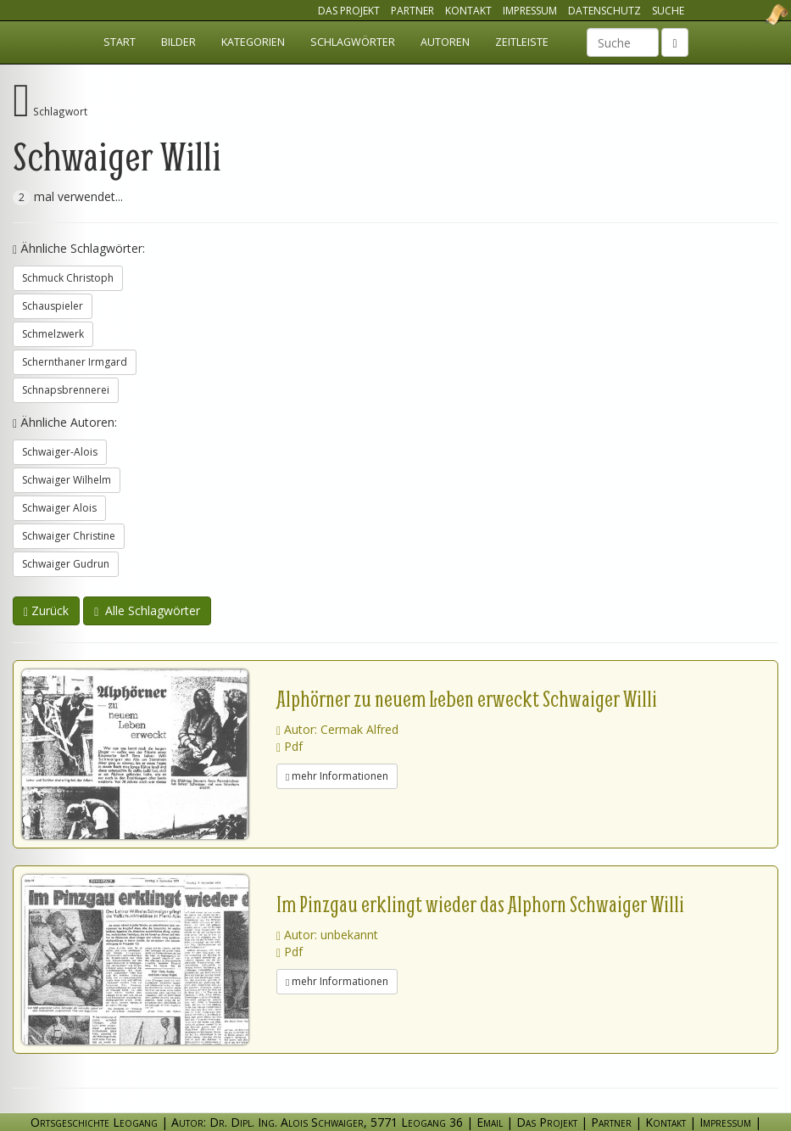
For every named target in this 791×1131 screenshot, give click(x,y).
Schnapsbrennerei (65, 390)
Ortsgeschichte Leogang (755, 14)
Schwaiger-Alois (59, 452)
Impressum (530, 10)
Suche (668, 10)
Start (119, 42)
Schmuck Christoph (68, 278)
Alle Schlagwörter (147, 610)
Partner (412, 10)
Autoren (445, 42)
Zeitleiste (522, 42)
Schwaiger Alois (59, 508)
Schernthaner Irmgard (74, 362)
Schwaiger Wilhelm (66, 480)
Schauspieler (52, 306)
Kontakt (468, 10)
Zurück (46, 610)
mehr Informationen (337, 776)
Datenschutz (604, 10)
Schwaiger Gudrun (65, 564)
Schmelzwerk (53, 334)
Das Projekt (349, 10)
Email (489, 1122)
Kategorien (253, 42)
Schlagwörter (352, 42)
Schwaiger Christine (68, 536)
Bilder (178, 42)
